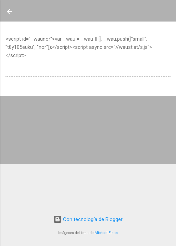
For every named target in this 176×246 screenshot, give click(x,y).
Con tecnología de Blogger (88, 219)
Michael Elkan (106, 233)
